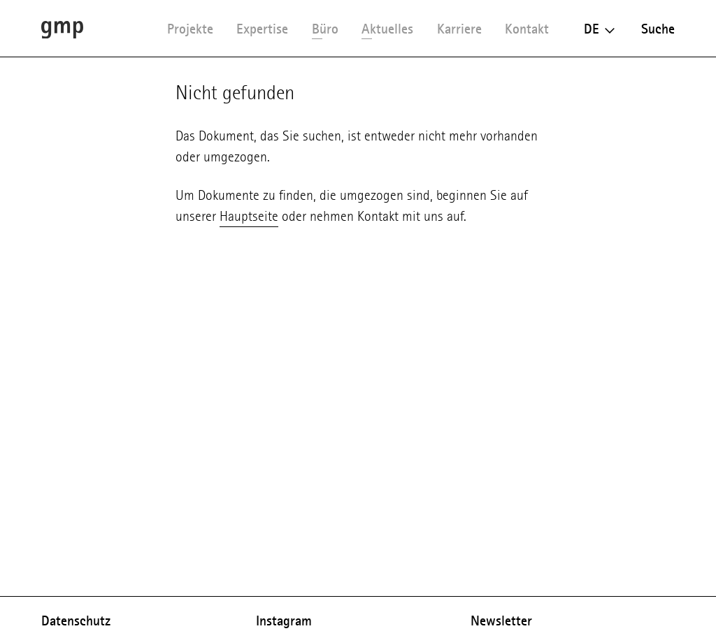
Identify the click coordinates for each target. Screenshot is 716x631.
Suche (658, 28)
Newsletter (501, 620)
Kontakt (527, 28)
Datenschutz (75, 620)
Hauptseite (249, 216)
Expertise (262, 28)
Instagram (284, 620)
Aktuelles (387, 28)
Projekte (190, 28)
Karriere (459, 28)
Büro (325, 28)
